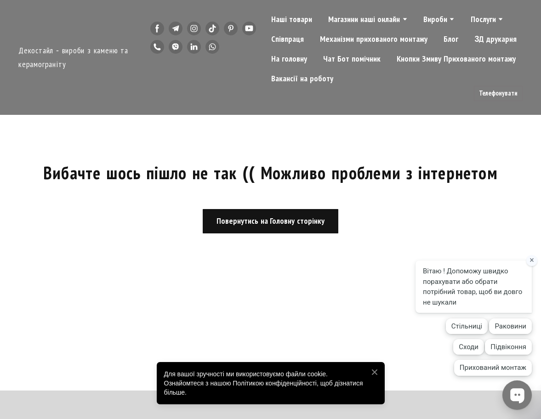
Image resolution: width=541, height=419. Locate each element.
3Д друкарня (495, 39)
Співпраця (287, 39)
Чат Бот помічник (352, 58)
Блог (451, 39)
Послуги (483, 19)
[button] (157, 28)
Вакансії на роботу (302, 78)
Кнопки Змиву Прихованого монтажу (456, 58)
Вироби (435, 19)
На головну (289, 58)
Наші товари (291, 19)
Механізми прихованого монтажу (373, 39)
